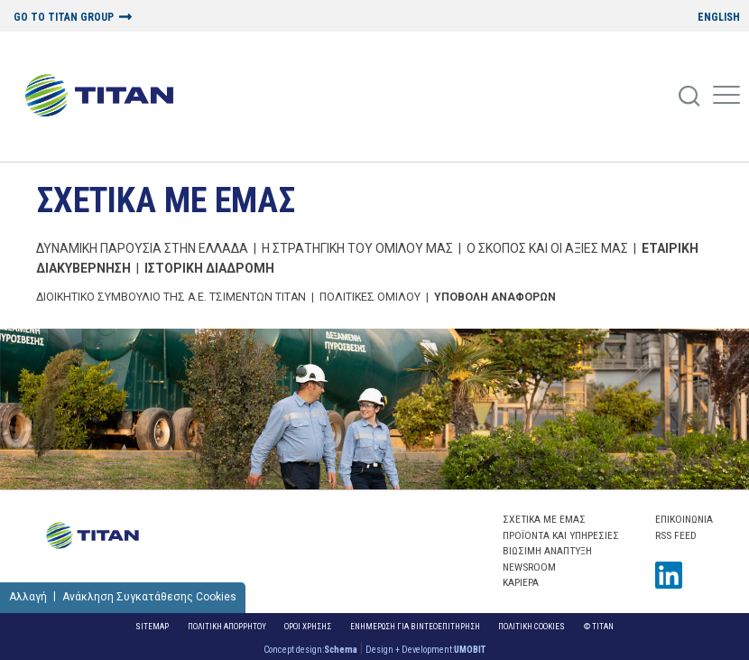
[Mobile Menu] (726, 96)
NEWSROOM (529, 567)
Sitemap (152, 626)
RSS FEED (676, 535)
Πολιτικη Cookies (531, 626)
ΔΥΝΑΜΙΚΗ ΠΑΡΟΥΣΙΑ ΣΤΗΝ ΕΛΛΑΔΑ (142, 248)
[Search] (690, 96)
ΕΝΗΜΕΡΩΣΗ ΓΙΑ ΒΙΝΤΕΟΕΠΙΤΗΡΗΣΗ (415, 626)
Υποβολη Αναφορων (495, 297)
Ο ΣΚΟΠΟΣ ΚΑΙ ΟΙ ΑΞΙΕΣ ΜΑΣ (547, 248)
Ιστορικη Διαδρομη (209, 268)
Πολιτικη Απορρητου (227, 626)
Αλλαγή (28, 596)
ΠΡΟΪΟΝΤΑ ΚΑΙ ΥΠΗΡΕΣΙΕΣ (561, 535)
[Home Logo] (106, 96)
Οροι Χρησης (307, 626)
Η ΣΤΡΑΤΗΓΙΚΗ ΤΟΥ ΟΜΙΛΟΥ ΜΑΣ (357, 248)
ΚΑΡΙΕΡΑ (521, 582)
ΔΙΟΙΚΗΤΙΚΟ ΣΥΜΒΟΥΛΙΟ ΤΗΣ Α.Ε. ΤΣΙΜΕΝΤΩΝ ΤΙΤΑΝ (171, 297)
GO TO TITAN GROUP (64, 17)
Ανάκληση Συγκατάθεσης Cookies (149, 596)
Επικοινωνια (684, 519)
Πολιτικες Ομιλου (370, 297)
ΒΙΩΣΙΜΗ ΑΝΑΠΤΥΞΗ (547, 550)
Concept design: (310, 649)
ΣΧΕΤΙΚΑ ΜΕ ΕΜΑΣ (165, 200)
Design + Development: (425, 649)
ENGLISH (719, 17)
